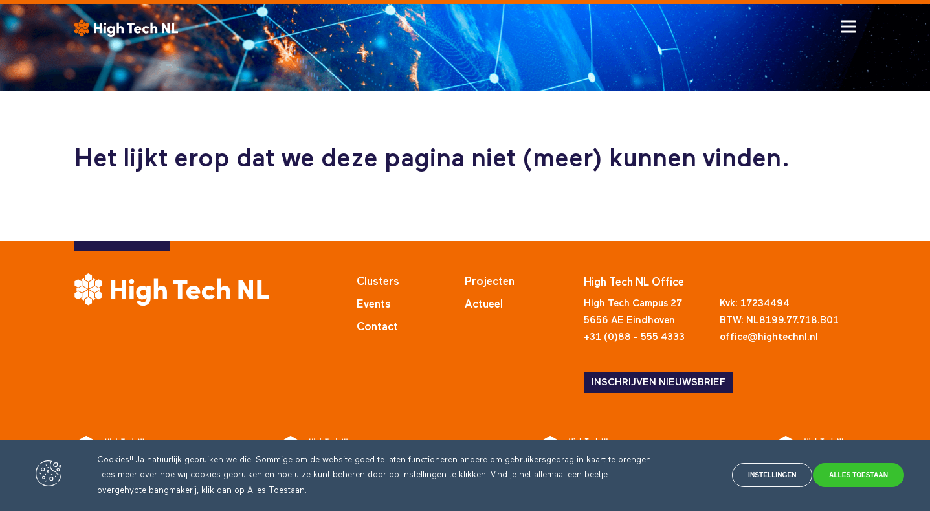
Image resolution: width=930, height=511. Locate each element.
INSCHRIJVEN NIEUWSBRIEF (658, 382)
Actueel (484, 304)
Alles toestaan (848, 475)
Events (374, 304)
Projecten (490, 282)
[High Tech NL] (126, 28)
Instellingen (731, 475)
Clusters (378, 282)
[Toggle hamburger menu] (848, 26)
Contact (377, 327)
